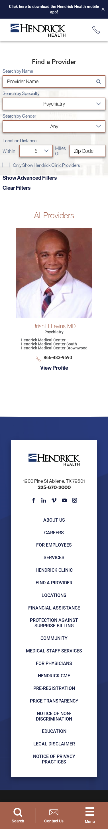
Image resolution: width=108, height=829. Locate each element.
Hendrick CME (54, 675)
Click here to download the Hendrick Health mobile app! (54, 9)
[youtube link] (64, 500)
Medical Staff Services (54, 651)
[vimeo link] (54, 500)
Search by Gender (19, 116)
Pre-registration (54, 688)
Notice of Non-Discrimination (54, 716)
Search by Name (18, 71)
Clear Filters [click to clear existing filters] (16, 187)
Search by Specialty (21, 93)
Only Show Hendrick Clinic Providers (46, 165)
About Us (54, 520)
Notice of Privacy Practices (54, 759)
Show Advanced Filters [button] (30, 177)
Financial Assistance (54, 608)
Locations (54, 595)
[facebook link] (33, 500)
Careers (54, 532)
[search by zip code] (87, 151)
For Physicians (54, 663)
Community (54, 638)
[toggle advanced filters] (54, 177)
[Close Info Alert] (101, 9)
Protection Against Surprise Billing (54, 622)
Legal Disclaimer (54, 744)
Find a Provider (54, 582)
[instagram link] (74, 500)
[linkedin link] (44, 500)
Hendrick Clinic (54, 570)
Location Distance (19, 141)
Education (54, 731)
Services (54, 557)
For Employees (54, 545)
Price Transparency (54, 701)
